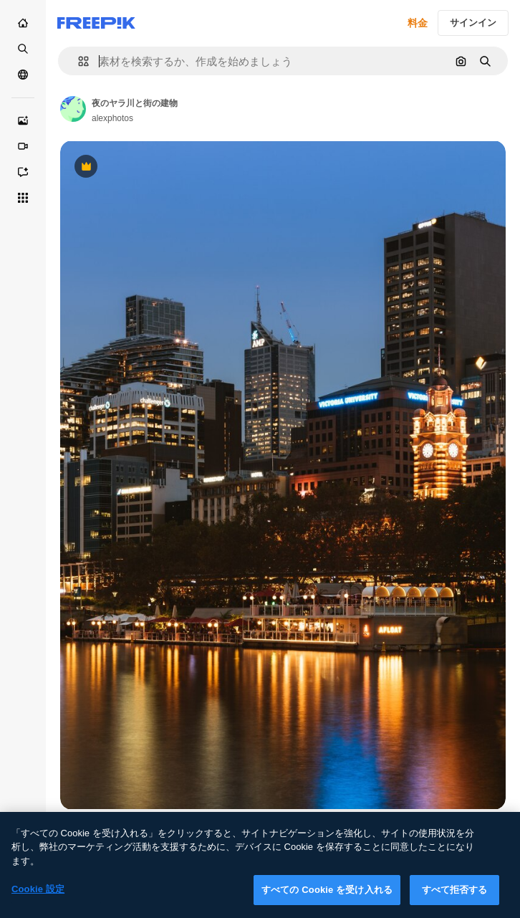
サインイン (473, 22)
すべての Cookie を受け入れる (327, 896)
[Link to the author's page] (73, 109)
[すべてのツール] (22, 197)
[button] (77, 61)
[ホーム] (22, 22)
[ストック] (22, 48)
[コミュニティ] (22, 74)
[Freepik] (96, 23)
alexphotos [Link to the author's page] (112, 118)
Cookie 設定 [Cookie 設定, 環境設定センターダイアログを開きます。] (37, 896)
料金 (418, 23)
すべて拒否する (455, 896)
